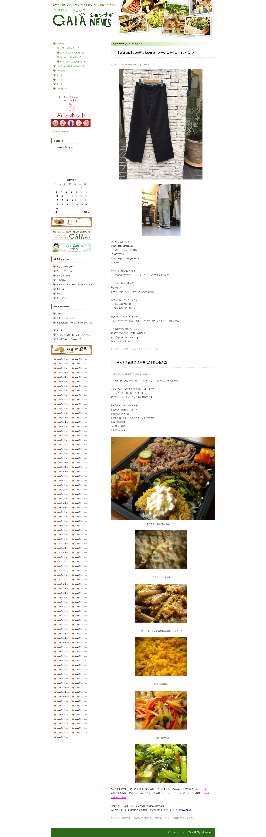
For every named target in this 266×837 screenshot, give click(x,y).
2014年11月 (79, 525)
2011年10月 (79, 692)
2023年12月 (61, 463)
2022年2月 (61, 535)
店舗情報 (60, 44)
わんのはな (61, 280)
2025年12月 (61, 373)
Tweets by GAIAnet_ (60, 131)
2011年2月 (79, 728)
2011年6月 (79, 710)
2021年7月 (61, 561)
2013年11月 (79, 579)
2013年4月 (79, 611)
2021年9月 (61, 557)
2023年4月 (61, 485)
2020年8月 (61, 597)
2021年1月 (61, 579)
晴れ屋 (59, 75)
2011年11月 (79, 687)
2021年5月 (61, 566)
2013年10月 (79, 584)
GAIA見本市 (62, 89)
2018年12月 (61, 687)
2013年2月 (79, 620)
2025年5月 (61, 399)
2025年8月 (61, 386)
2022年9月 (61, 512)
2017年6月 (79, 386)
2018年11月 (61, 692)
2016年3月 (79, 453)
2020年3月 (61, 620)
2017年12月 (79, 359)
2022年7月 (61, 521)
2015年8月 (79, 485)
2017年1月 (79, 409)
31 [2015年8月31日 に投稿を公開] (57, 208)
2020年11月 (61, 589)
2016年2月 (79, 458)
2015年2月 (79, 512)
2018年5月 (61, 719)
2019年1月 (61, 683)
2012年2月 (79, 674)
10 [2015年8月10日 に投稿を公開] (57, 196)
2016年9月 (79, 427)
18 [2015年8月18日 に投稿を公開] (62, 200)
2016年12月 (79, 413)
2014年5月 (79, 553)
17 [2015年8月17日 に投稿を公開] (57, 200)
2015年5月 (79, 499)
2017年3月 (79, 399)
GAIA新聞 (61, 71)
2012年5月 (79, 661)
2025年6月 (61, 395)
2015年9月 (79, 481)
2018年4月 (61, 723)
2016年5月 (79, 445)
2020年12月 (61, 584)
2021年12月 (61, 543)
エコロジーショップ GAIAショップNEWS (83, 18)
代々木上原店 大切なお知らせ (72, 62)
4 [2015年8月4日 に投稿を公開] (61, 192)
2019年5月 (61, 665)
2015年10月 (79, 476)
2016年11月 (79, 417)
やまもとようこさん (65, 318)
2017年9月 (79, 373)
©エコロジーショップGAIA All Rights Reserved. (190, 832)
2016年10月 (79, 422)
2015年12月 (79, 467)
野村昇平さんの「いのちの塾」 (70, 339)
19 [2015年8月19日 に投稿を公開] (66, 200)
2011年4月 (79, 719)
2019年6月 (61, 661)
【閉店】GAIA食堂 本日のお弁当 (70, 66)
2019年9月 (61, 647)
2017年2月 (79, 404)
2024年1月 (61, 458)
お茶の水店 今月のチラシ (71, 48)
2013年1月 (79, 625)
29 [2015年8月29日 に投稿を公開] (81, 204)
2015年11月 (79, 471)
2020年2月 (61, 625)
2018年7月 (61, 710)
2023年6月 (61, 481)
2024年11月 (61, 422)
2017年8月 (79, 377)
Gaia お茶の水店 (65, 147)
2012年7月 (79, 651)
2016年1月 (79, 463)
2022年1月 (61, 539)
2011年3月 (79, 723)
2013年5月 (79, 607)
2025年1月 (61, 413)
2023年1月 (61, 499)
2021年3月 (61, 571)
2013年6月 (79, 602)
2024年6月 (61, 440)
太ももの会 (61, 298)
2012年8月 (79, 647)
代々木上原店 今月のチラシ (72, 57)
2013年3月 (79, 615)
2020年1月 (61, 629)
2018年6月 (61, 715)
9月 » (86, 212)
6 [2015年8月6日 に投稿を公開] (71, 192)
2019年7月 (61, 656)
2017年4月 (79, 395)
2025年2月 (61, 409)
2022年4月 (61, 530)
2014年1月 (79, 571)
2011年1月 (79, 733)
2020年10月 (61, 593)
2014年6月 (79, 548)
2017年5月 (79, 391)
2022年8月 (61, 517)
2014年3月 (79, 561)
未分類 (59, 84)
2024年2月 (61, 453)
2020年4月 (61, 615)
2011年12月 (79, 683)
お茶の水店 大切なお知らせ (72, 53)
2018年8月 (61, 705)
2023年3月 (61, 489)
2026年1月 (61, 368)
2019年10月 (61, 643)
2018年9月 (61, 701)
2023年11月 (61, 467)
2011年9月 (79, 697)
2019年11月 (61, 638)
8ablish (60, 314)
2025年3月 (61, 404)
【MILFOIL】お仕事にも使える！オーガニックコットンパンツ (155, 52)
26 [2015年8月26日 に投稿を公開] (66, 204)
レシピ (59, 80)
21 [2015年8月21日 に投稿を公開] (76, 200)
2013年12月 (79, 575)
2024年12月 (61, 417)
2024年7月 (61, 435)
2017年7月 (79, 381)
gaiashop (144, 64)
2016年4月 (79, 449)
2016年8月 (79, 431)
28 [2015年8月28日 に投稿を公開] (76, 204)
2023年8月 (61, 476)
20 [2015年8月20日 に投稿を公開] (71, 200)
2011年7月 (79, 705)
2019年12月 (61, 633)
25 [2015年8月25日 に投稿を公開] (62, 204)
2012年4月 (79, 665)
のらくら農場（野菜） (66, 267)
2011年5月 (79, 715)
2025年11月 (61, 377)
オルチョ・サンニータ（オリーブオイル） (75, 285)
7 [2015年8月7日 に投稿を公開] (76, 192)
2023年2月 (61, 494)
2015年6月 (79, 494)
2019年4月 (61, 669)
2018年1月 (61, 737)
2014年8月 (79, 539)
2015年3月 (79, 507)
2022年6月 (61, 525)
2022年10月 (61, 507)
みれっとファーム (64, 271)
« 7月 (56, 212)
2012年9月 (79, 643)
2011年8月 (79, 701)
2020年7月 (61, 602)
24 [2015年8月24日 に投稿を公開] (57, 204)
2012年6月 (79, 656)
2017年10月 (79, 368)
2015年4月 (79, 503)
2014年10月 (79, 530)
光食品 (59, 293)
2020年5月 (61, 611)
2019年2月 (61, 679)
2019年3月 (61, 674)
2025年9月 (61, 381)
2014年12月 (79, 521)
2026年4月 (61, 359)
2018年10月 (61, 697)
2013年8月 (79, 593)
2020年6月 (61, 607)
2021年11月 (61, 548)
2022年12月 (61, 503)
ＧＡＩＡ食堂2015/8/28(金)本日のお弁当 (142, 362)
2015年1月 (79, 517)
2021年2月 (61, 575)
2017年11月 (79, 363)
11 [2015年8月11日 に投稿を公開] (62, 196)
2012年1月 (79, 679)
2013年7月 (79, 597)
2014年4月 (79, 557)
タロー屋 (60, 289)
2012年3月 (79, 669)
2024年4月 (61, 445)
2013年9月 (79, 589)
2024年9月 (61, 427)
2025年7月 (61, 391)
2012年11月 (79, 633)
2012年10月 (79, 638)
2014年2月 (79, 566)
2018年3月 (61, 728)
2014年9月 (79, 535)
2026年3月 (61, 363)
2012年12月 (79, 629)
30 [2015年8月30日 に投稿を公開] (86, 204)
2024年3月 (61, 449)
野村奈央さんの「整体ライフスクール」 (74, 335)
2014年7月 (79, 543)
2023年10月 (61, 471)
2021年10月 (61, 553)
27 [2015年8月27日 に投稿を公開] (71, 204)
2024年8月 (61, 431)
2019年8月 (61, 651)
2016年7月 (79, 435)
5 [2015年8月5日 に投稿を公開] (66, 192)
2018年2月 (61, 733)
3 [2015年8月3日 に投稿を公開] (56, 192)
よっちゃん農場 (63, 275)
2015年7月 (79, 489)
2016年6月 (79, 440)
